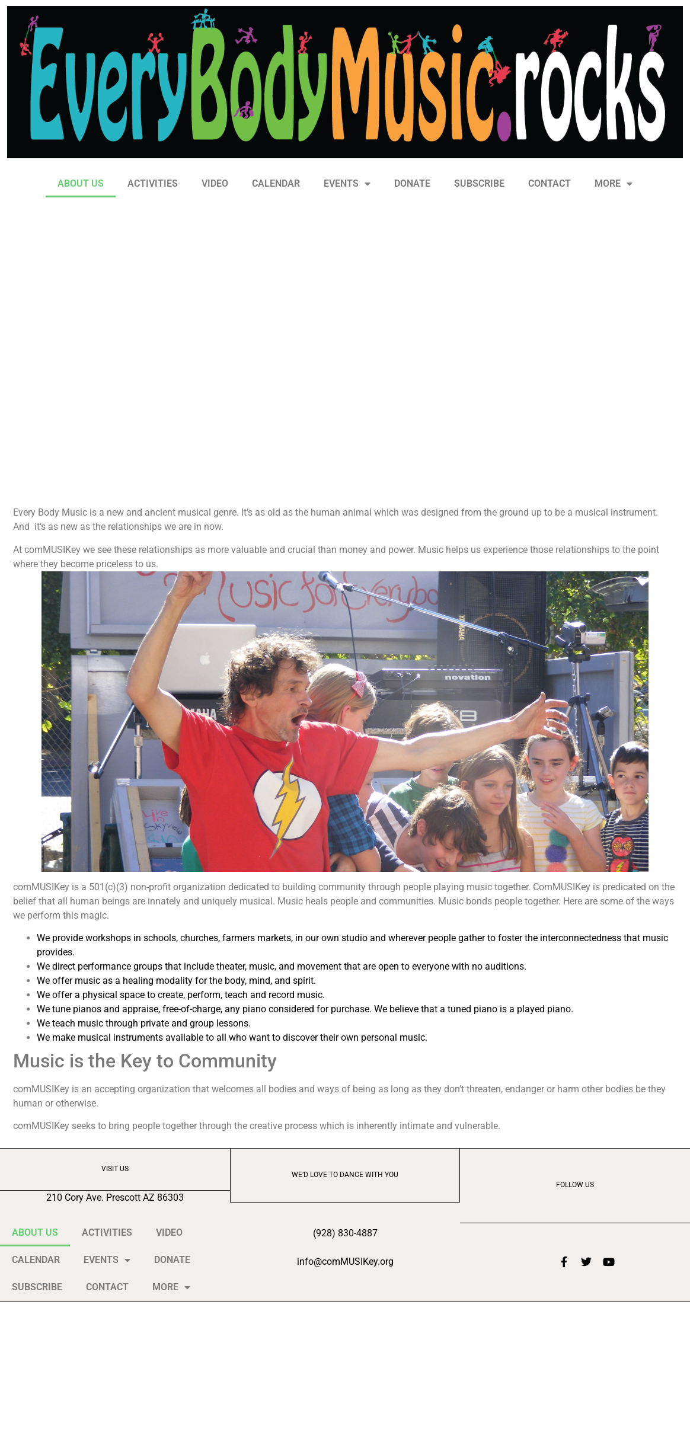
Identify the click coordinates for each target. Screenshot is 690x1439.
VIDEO (215, 183)
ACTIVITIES (152, 183)
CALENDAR (276, 183)
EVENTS (347, 183)
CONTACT (549, 183)
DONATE (412, 183)
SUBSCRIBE (479, 183)
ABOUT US (81, 183)
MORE (613, 183)
